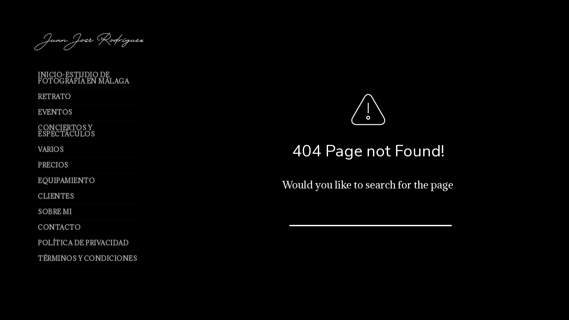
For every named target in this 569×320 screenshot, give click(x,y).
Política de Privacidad (83, 243)
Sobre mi (55, 212)
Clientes (56, 196)
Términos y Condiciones (87, 258)
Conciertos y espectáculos (66, 131)
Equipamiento (66, 180)
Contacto (59, 227)
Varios (51, 149)
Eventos (55, 112)
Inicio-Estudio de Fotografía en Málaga (83, 78)
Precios (53, 165)
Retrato (54, 96)
